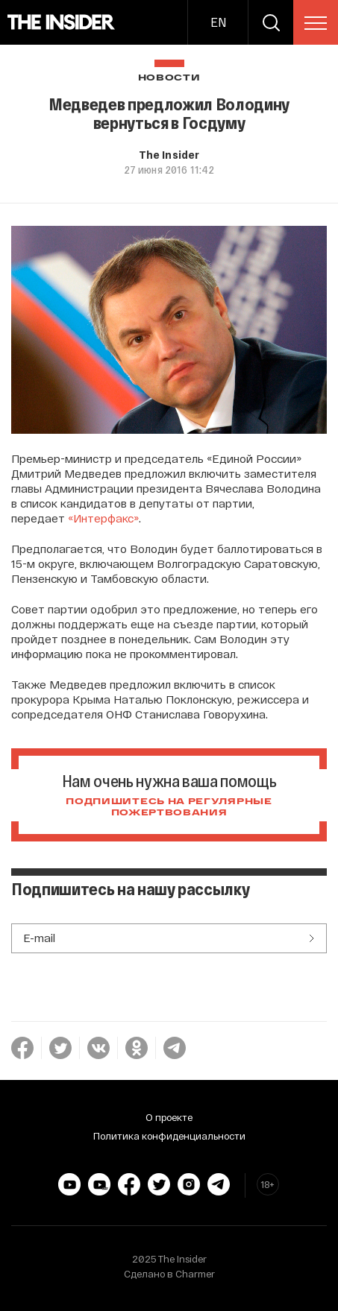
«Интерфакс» (103, 518)
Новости (169, 78)
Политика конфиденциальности (169, 1136)
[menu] (315, 23)
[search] (270, 22)
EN (218, 22)
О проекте (169, 1117)
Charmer (195, 1274)
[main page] (61, 22)
